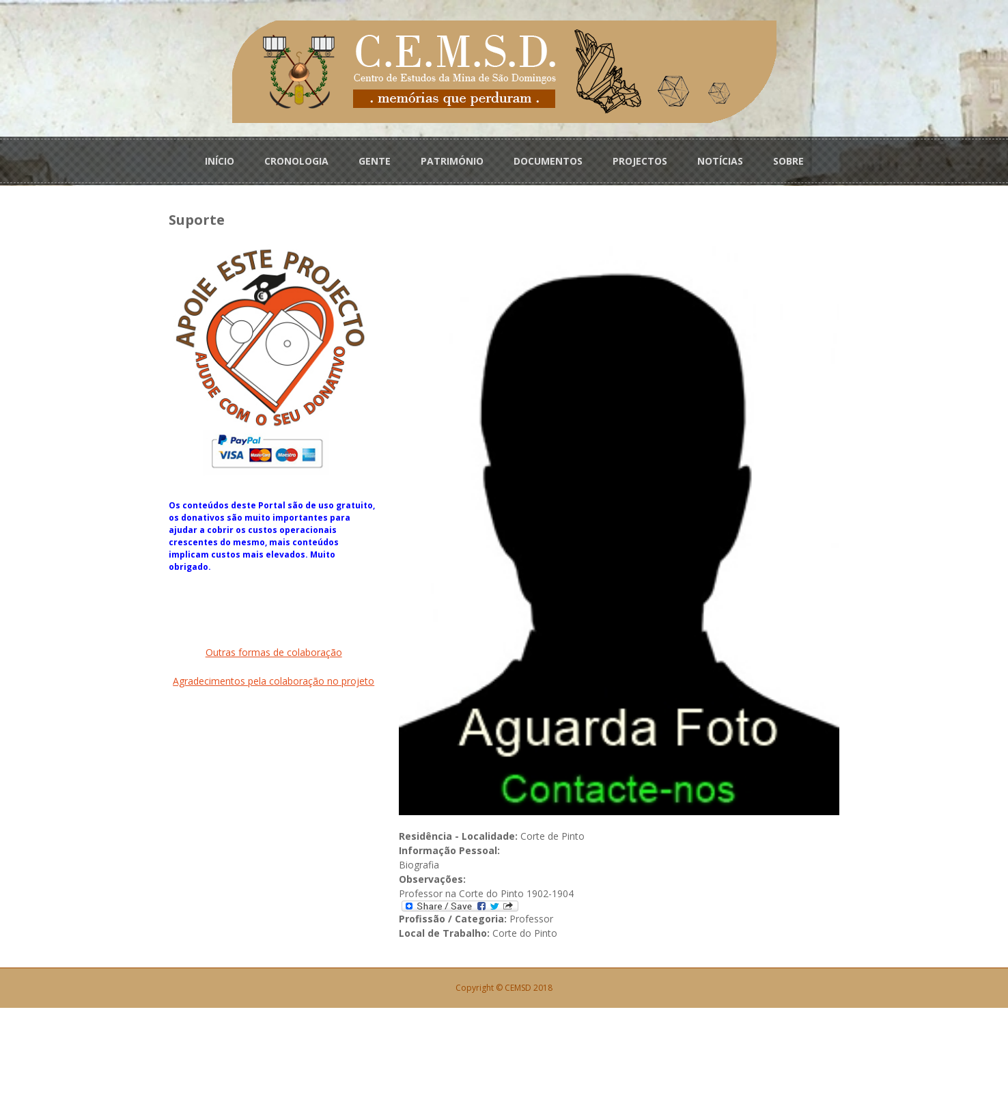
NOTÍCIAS (720, 158)
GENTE (375, 158)
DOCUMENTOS (548, 158)
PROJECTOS (640, 158)
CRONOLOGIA (296, 158)
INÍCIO (219, 158)
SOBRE (788, 158)
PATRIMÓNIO (452, 158)
